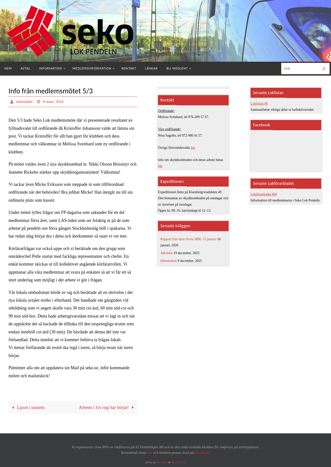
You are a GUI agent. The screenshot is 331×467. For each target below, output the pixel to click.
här (193, 147)
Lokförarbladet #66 (264, 194)
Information (168, 261)
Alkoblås (166, 253)
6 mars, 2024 (53, 101)
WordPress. (178, 462)
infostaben (24, 101)
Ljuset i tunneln (27, 407)
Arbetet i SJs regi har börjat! (107, 407)
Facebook (202, 453)
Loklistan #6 (259, 103)
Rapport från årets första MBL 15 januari (188, 239)
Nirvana (162, 462)
